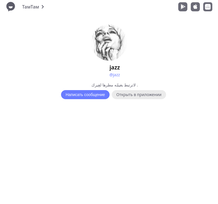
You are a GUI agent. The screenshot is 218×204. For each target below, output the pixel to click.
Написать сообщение (85, 94)
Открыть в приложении (139, 94)
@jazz (114, 74)
